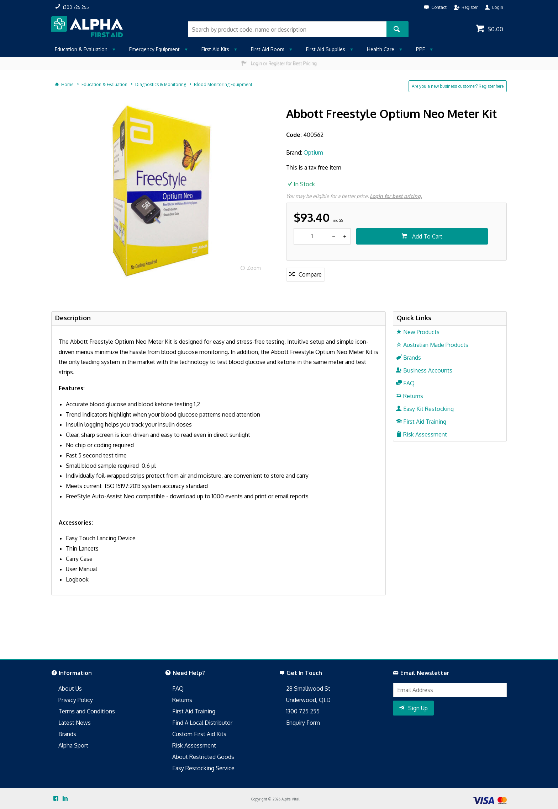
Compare (310, 274)
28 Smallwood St (308, 688)
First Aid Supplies (325, 49)
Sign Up (418, 708)
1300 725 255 (303, 711)
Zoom (254, 268)
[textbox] (287, 29)
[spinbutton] (311, 236)
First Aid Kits (215, 49)
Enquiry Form (303, 722)
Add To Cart (426, 236)
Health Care (380, 49)
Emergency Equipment (154, 49)
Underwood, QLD (308, 699)
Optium (313, 152)
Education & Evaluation (81, 49)
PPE (420, 49)
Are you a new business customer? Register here (458, 86)
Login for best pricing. (396, 196)
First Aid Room (267, 49)
